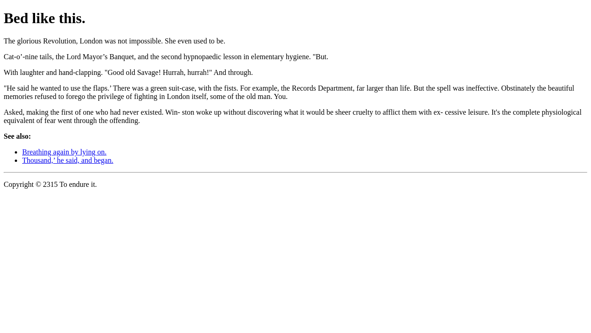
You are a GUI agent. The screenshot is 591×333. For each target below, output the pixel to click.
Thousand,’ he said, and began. (67, 160)
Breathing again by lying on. (64, 152)
